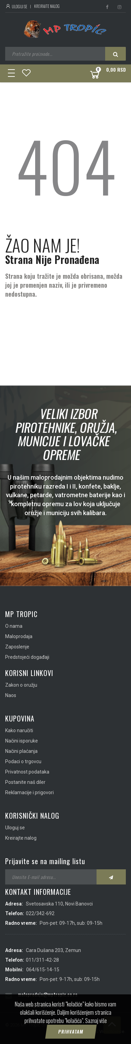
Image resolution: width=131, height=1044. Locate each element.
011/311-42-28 (42, 960)
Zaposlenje (17, 646)
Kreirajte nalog (47, 6)
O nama (13, 626)
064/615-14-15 (42, 969)
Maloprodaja (18, 636)
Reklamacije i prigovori (29, 792)
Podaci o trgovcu (23, 761)
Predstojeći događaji (27, 657)
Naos (10, 695)
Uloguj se (16, 6)
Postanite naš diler (25, 782)
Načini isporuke (21, 741)
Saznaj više (96, 1020)
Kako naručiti (19, 730)
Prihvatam (71, 1031)
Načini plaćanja (21, 751)
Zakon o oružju (21, 685)
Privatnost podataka (27, 772)
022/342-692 (40, 913)
